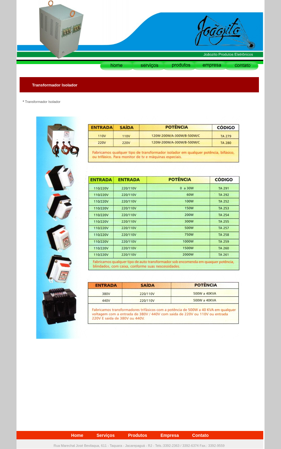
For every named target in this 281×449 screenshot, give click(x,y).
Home (77, 435)
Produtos (137, 435)
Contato (200, 435)
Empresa (170, 435)
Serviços (105, 435)
